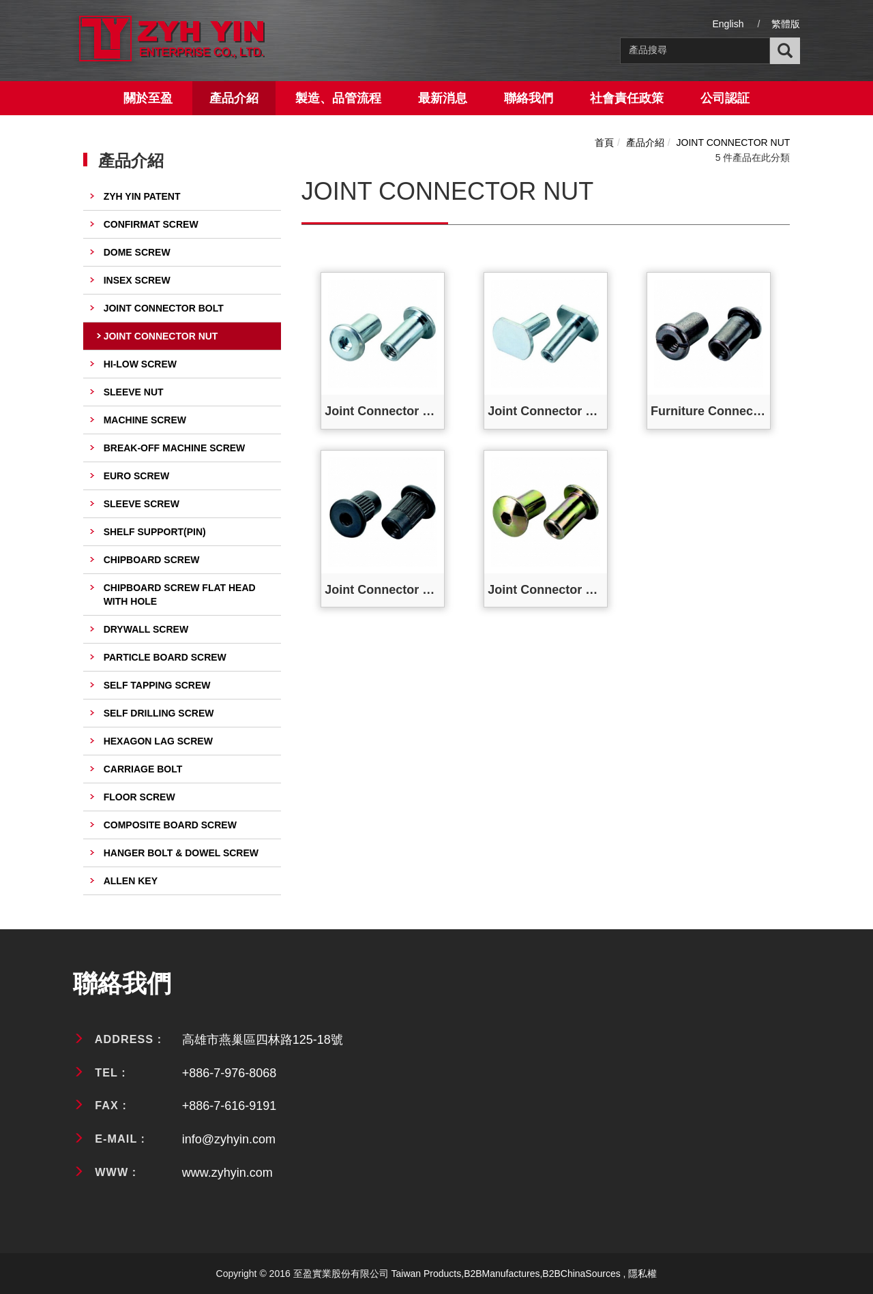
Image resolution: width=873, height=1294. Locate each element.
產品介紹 (233, 98)
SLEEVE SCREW (141, 503)
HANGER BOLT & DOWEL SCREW (181, 852)
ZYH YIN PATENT (142, 196)
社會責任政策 (627, 98)
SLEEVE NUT (134, 392)
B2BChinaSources (581, 1273)
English (728, 23)
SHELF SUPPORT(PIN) (155, 531)
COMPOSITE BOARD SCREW (170, 824)
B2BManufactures (501, 1273)
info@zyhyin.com (229, 1139)
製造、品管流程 (338, 98)
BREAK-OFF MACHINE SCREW (175, 447)
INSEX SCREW (137, 280)
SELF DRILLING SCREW (159, 713)
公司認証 (725, 98)
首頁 (604, 142)
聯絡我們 (528, 98)
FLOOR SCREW (139, 797)
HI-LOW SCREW (140, 364)
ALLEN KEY (131, 880)
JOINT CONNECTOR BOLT (164, 308)
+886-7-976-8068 (229, 1073)
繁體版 (785, 23)
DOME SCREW (137, 252)
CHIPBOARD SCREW (152, 559)
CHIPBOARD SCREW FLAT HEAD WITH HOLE (180, 594)
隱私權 (642, 1273)
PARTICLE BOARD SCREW (165, 657)
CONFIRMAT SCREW (151, 224)
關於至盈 (148, 98)
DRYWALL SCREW (146, 629)
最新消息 (442, 98)
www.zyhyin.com (227, 1172)
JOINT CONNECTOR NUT (161, 336)
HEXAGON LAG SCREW (158, 741)
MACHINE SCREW (145, 420)
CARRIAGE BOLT (143, 769)
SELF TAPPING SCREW (157, 685)
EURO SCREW (136, 475)
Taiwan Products (426, 1273)
